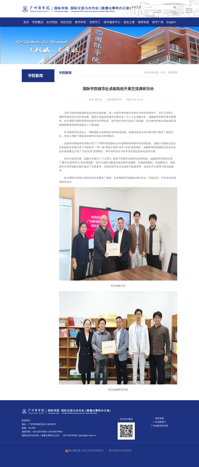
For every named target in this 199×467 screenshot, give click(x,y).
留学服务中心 (112, 22)
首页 (26, 22)
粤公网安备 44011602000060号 (86, 450)
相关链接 (159, 418)
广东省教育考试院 (159, 425)
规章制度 (143, 22)
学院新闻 (172, 72)
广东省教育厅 (159, 422)
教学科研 (80, 22)
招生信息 (66, 22)
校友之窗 (129, 22)
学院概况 (37, 22)
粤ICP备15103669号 (120, 450)
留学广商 (157, 22)
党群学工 (94, 22)
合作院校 (52, 22)
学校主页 (136, 7)
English (171, 22)
